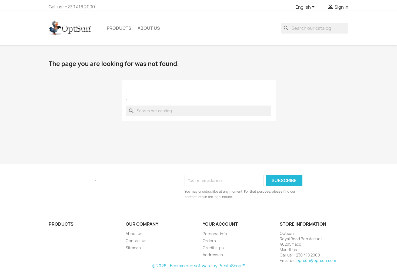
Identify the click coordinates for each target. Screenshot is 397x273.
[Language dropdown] (305, 7)
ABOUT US (149, 28)
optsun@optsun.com (316, 260)
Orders (209, 240)
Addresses (213, 254)
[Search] (314, 28)
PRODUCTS (119, 28)
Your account (220, 224)
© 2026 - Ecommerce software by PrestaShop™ (198, 266)
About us (134, 233)
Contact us (136, 240)
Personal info (215, 233)
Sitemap (133, 247)
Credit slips (213, 247)
